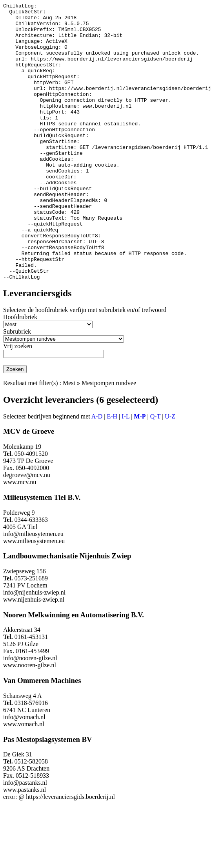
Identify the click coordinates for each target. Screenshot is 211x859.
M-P (140, 471)
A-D (96, 471)
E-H (112, 471)
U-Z (170, 471)
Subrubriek (17, 387)
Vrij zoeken (17, 401)
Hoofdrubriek (20, 372)
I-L (125, 471)
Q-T (155, 471)
